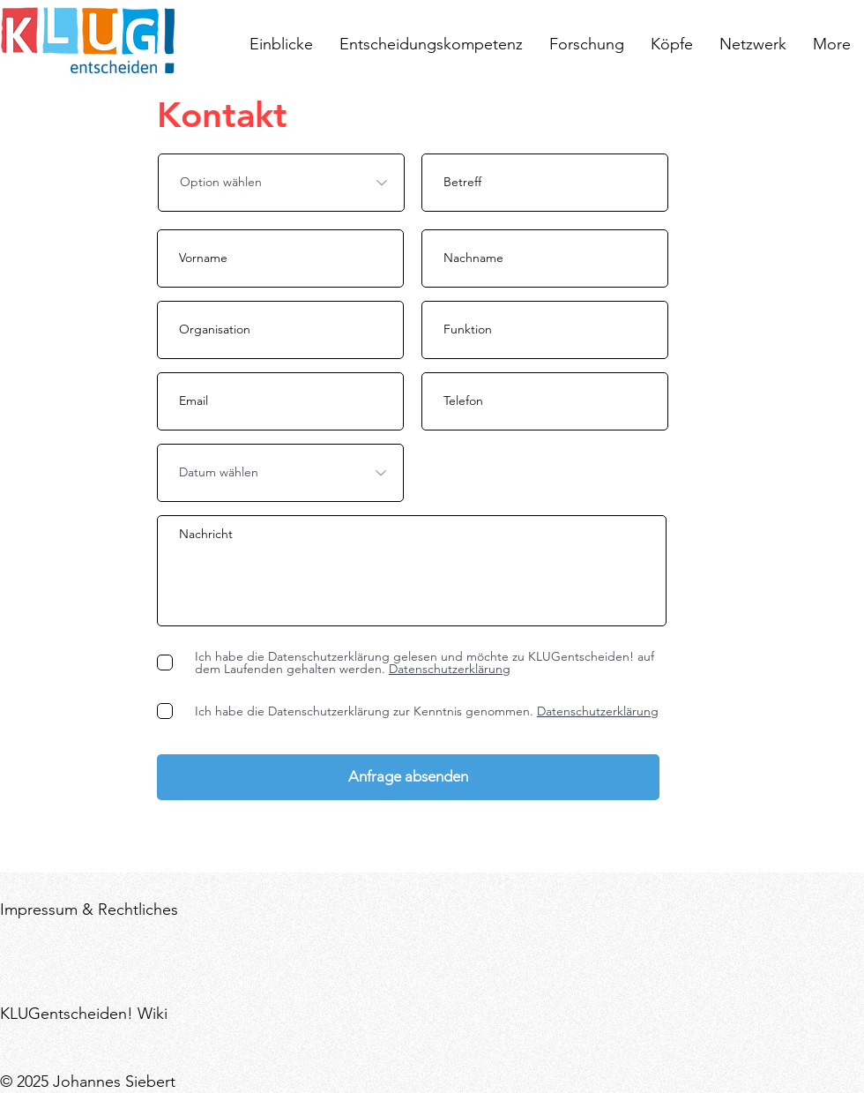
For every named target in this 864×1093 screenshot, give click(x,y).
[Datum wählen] (280, 473)
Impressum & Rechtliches (89, 909)
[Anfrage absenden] (408, 777)
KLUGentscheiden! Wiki (84, 1013)
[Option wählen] (281, 182)
